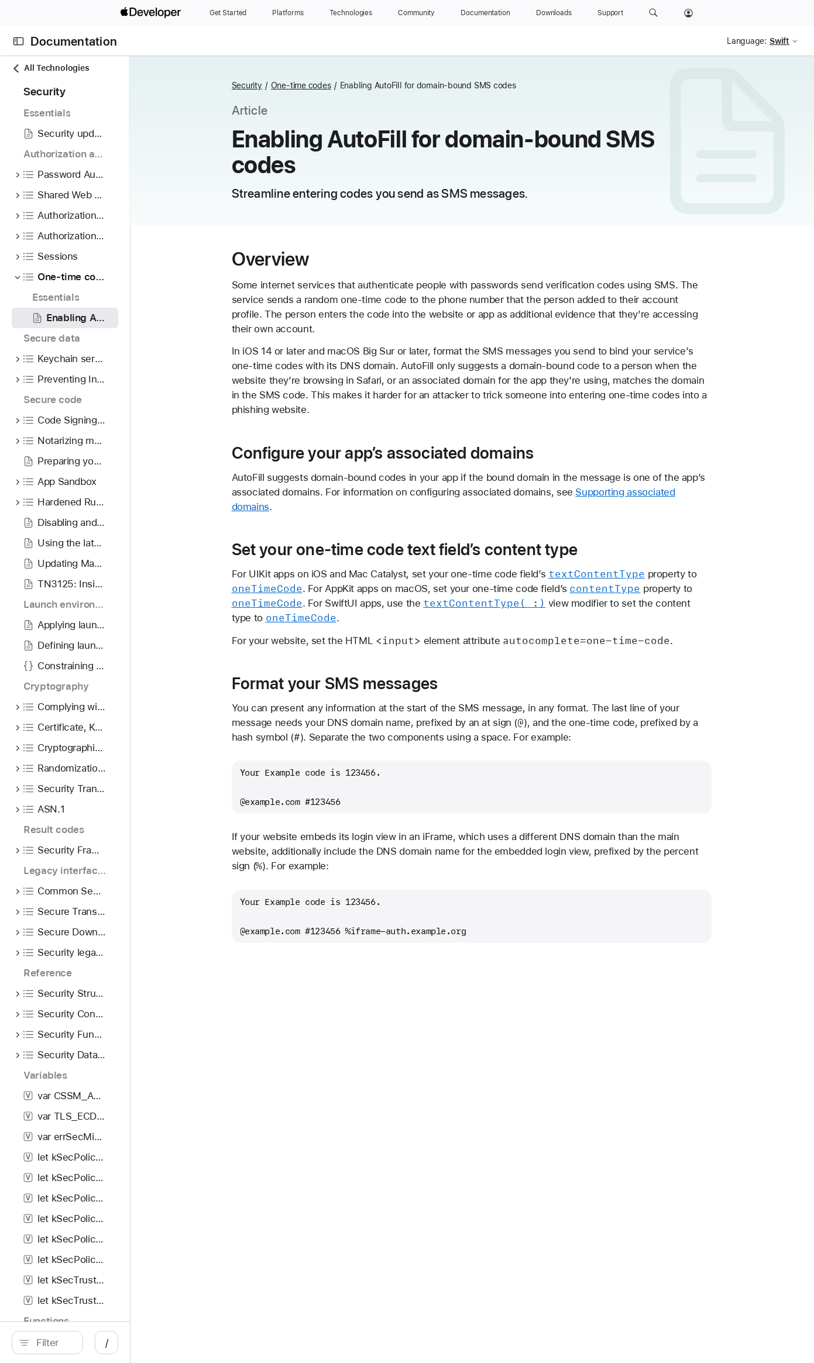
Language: (747, 41)
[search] (104, 1342)
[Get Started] (228, 13)
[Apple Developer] (152, 13)
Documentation (73, 41)
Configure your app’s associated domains (442, 452)
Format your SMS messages (394, 683)
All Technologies (50, 68)
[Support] (610, 13)
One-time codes (360, 85)
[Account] (688, 13)
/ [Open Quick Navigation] (220, 1342)
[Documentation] (485, 13)
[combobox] (110, 1342)
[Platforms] (287, 13)
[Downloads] (553, 13)
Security (306, 85)
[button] (653, 13)
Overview (330, 259)
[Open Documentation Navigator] (18, 41)
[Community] (416, 13)
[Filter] (110, 1342)
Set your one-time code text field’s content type (464, 549)
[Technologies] (351, 13)
